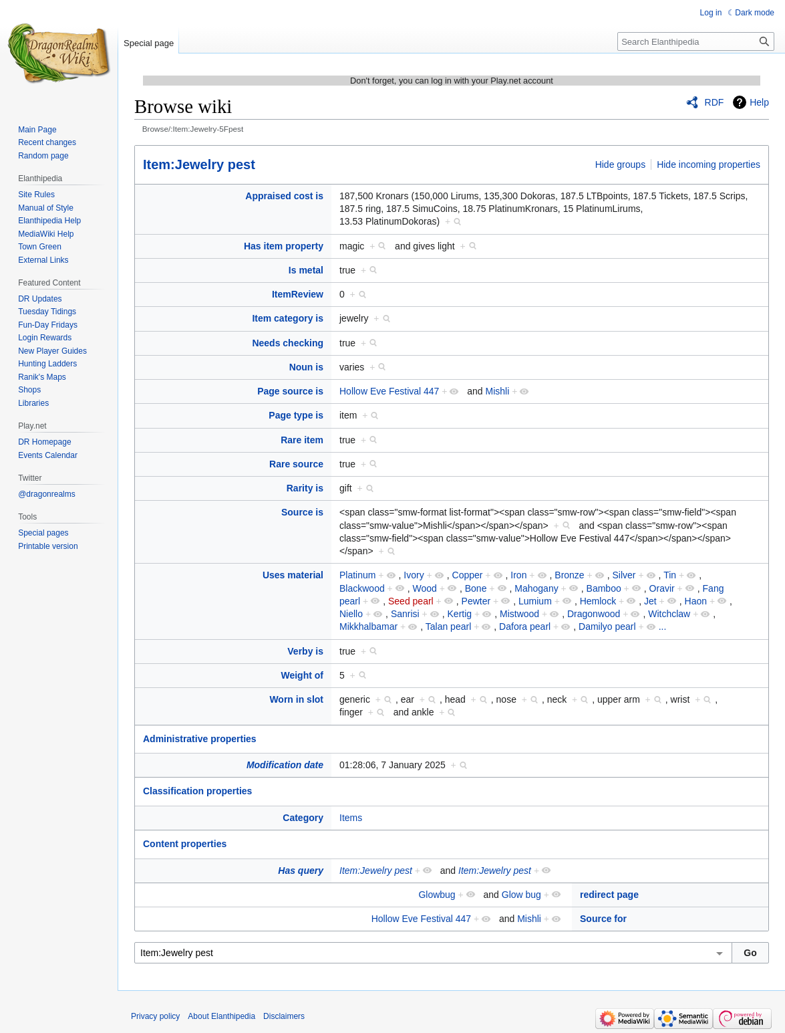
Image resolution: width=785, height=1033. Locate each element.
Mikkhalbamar (368, 626)
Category (303, 817)
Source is (302, 512)
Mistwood (519, 613)
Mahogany (536, 588)
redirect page (609, 894)
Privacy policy (155, 1016)
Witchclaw (669, 613)
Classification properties (197, 791)
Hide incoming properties (708, 164)
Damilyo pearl (607, 626)
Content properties (184, 843)
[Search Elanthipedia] (695, 41)
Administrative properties (200, 738)
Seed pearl (411, 601)
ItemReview (297, 294)
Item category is (287, 318)
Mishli (498, 391)
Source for (603, 918)
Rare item (302, 440)
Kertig (460, 613)
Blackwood (362, 588)
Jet (650, 601)
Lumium (535, 601)
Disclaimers (284, 1016)
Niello (351, 613)
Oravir (662, 588)
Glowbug (436, 894)
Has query (300, 870)
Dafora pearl (525, 626)
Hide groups (620, 164)
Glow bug (521, 894)
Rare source (296, 464)
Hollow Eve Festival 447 (389, 391)
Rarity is (305, 488)
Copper (467, 575)
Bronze (569, 575)
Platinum (357, 575)
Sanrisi (405, 613)
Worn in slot (296, 699)
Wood (425, 588)
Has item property (283, 246)
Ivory (414, 575)
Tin (669, 575)
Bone (476, 588)
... (663, 626)
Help (759, 102)
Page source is (290, 391)
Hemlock (598, 601)
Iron (518, 575)
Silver (624, 575)
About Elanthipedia (221, 1016)
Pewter (476, 601)
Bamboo (604, 588)
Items (350, 817)
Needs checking (287, 343)
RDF (714, 102)
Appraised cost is (284, 196)
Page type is (296, 415)
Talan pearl (449, 626)
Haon (696, 601)
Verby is (305, 651)
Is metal (306, 270)
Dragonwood (593, 613)
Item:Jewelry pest (199, 164)
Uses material (293, 575)
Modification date (285, 765)
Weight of (302, 675)
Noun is (306, 367)
